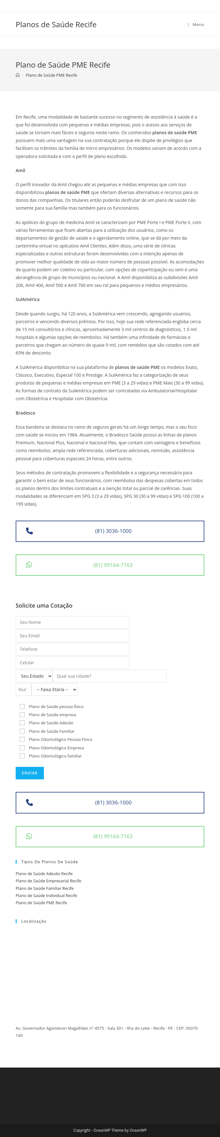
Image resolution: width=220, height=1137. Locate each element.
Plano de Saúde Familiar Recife (45, 888)
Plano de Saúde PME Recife (41, 902)
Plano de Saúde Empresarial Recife (48, 881)
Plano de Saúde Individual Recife (46, 895)
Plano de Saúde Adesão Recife (44, 873)
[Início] (18, 75)
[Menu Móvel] (196, 24)
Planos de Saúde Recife (56, 24)
